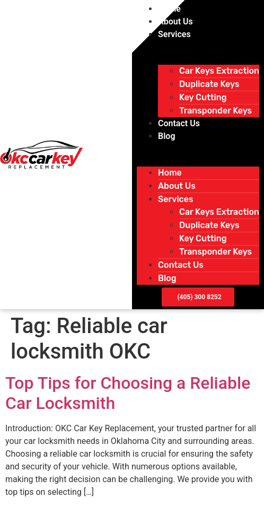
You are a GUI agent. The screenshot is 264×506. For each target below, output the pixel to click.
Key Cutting (203, 97)
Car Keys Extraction (219, 71)
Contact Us (179, 123)
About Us (175, 21)
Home (169, 9)
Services (174, 34)
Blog (166, 136)
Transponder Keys (215, 111)
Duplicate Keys (209, 84)
